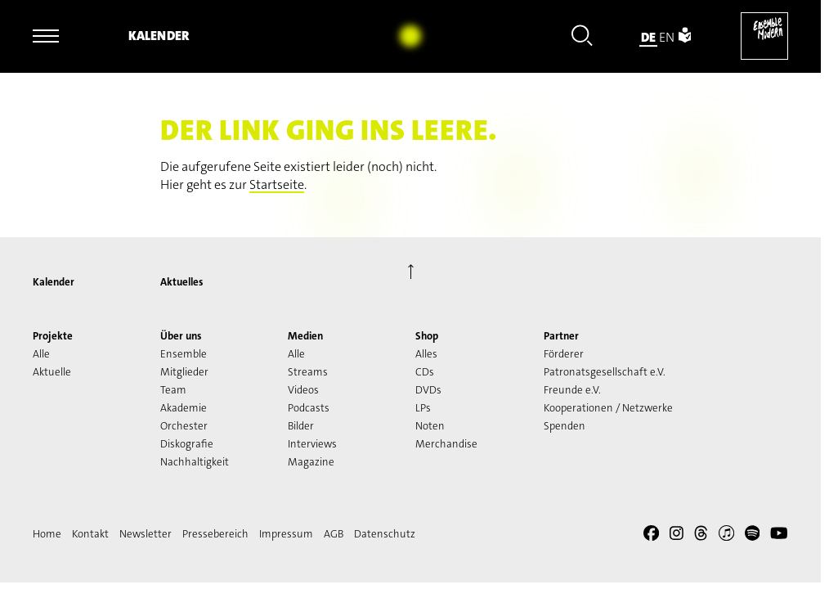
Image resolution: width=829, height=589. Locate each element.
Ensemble (183, 354)
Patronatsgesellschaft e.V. (604, 372)
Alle (41, 354)
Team (173, 390)
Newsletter (145, 534)
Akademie (183, 408)
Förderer (564, 354)
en (666, 37)
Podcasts (308, 408)
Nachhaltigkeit (194, 462)
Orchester (184, 426)
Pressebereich (215, 534)
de (648, 37)
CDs (424, 372)
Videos (303, 390)
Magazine (311, 462)
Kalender (158, 35)
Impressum (286, 534)
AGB (333, 534)
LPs (423, 408)
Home (47, 534)
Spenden (564, 426)
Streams (308, 372)
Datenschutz (384, 534)
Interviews (312, 444)
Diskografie (186, 444)
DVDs (428, 390)
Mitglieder (184, 372)
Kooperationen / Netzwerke (608, 408)
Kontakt (90, 534)
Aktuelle (52, 372)
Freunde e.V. (572, 390)
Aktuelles (181, 282)
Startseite (276, 184)
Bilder (301, 426)
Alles (426, 354)
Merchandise (446, 444)
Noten (430, 426)
